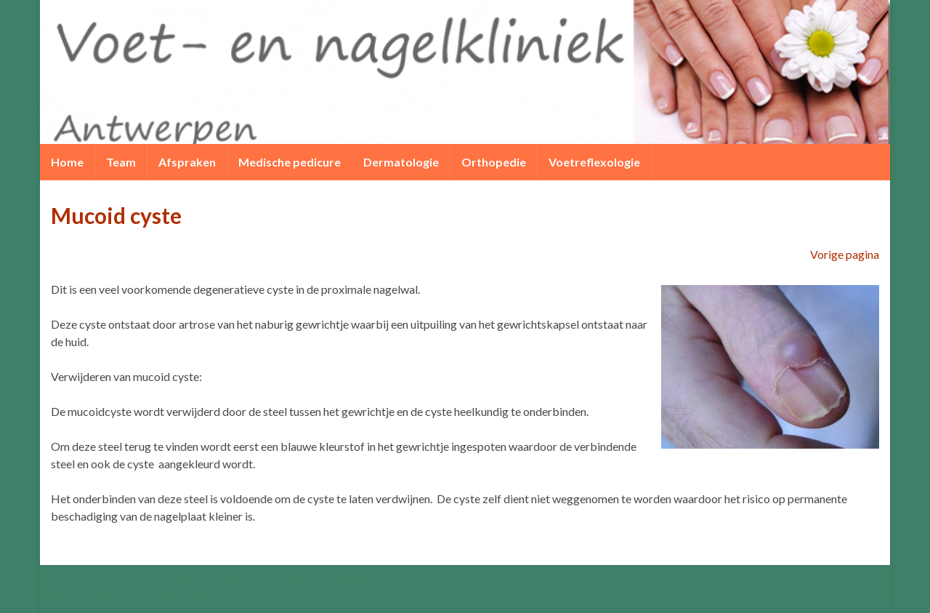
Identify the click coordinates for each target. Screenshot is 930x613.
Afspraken (187, 162)
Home (67, 162)
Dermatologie (401, 162)
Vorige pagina (844, 254)
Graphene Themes (174, 595)
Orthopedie (493, 162)
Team (121, 162)
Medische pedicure (289, 162)
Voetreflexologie (594, 162)
